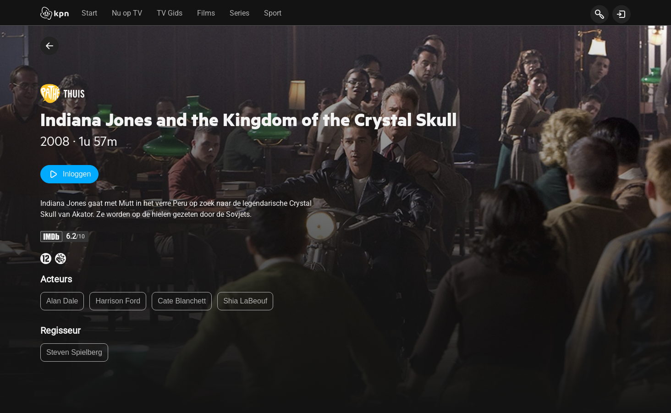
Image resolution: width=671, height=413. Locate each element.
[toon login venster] (621, 14)
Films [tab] (206, 13)
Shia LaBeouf (245, 301)
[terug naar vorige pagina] (49, 46)
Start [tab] (89, 13)
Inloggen (69, 174)
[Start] (54, 14)
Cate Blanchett (182, 301)
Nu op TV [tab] (127, 13)
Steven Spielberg (74, 352)
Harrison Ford (117, 301)
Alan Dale (62, 301)
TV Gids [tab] (169, 13)
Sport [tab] (272, 13)
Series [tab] (239, 13)
